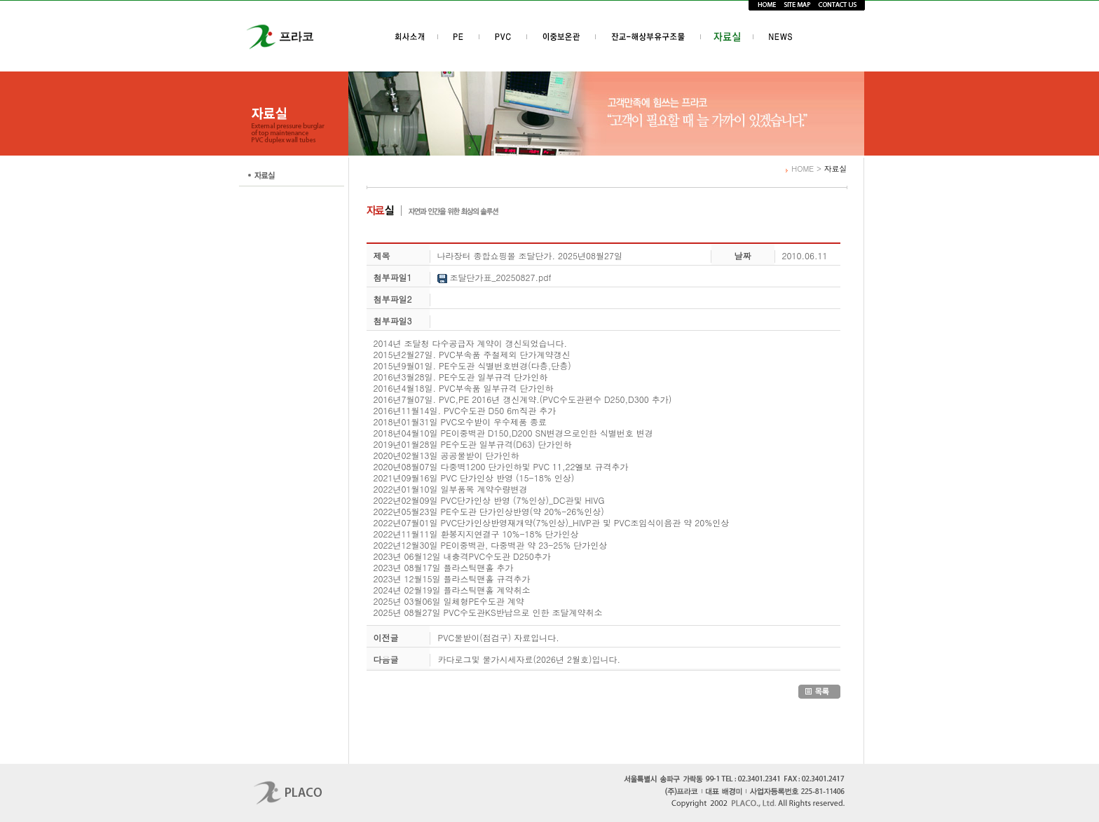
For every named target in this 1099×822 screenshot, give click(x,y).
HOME (802, 168)
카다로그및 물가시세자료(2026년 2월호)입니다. (529, 659)
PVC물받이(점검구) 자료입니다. (498, 637)
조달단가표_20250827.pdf (494, 277)
